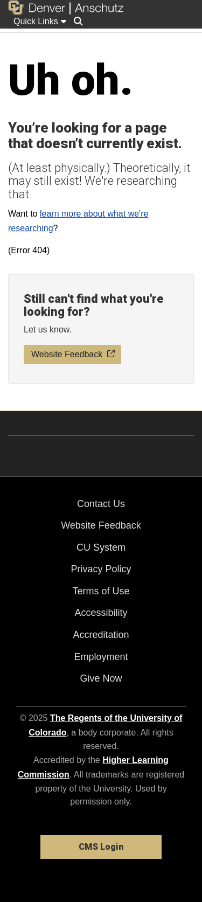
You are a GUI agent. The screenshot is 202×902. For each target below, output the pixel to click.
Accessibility (100, 612)
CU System (101, 547)
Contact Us (101, 503)
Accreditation (101, 634)
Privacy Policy (101, 569)
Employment (101, 656)
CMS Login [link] (101, 847)
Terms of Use (100, 591)
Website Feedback (101, 525)
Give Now (101, 678)
